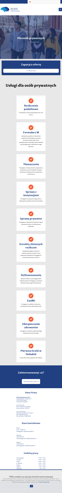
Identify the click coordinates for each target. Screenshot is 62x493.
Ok (31, 486)
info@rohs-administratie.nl (25, 431)
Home (24, 42)
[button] (31, 381)
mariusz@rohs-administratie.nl (26, 438)
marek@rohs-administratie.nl (25, 446)
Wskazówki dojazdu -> (22, 402)
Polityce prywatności (44, 482)
